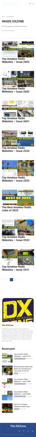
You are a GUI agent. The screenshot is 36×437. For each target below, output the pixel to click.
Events (16, 373)
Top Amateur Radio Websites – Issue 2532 (15, 238)
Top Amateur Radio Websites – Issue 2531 (15, 268)
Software (17, 409)
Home (3, 16)
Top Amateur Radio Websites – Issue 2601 (15, 120)
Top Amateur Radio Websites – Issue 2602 (15, 90)
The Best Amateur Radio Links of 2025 (16, 209)
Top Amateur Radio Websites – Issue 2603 (15, 60)
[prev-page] (3, 279)
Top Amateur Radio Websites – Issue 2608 (22, 393)
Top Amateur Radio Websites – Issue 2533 (15, 179)
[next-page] (19, 279)
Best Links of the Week (20, 358)
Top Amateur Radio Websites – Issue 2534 (15, 149)
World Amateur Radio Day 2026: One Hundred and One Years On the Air (23, 369)
